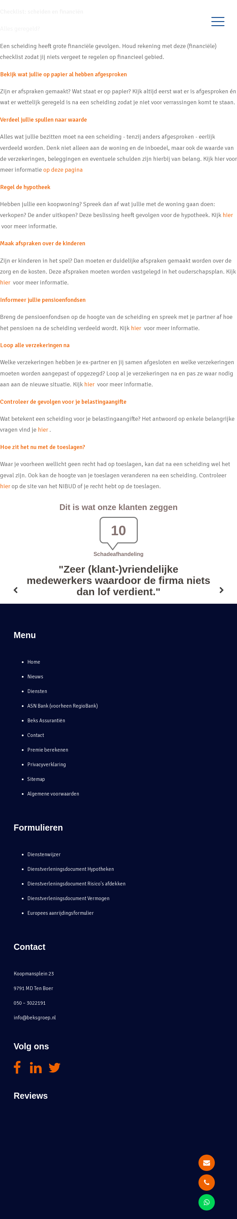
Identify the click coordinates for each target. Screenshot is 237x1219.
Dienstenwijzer (44, 854)
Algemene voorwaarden (53, 794)
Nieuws (35, 677)
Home (33, 662)
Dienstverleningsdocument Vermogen (68, 898)
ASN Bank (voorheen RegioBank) (62, 706)
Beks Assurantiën (46, 720)
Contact (35, 735)
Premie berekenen (47, 750)
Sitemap (36, 779)
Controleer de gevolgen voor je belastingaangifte (63, 401)
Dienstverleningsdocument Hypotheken (70, 869)
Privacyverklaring (46, 764)
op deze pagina (63, 169)
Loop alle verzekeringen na (35, 345)
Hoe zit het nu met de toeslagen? (42, 447)
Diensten (37, 691)
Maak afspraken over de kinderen (42, 243)
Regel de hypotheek (25, 187)
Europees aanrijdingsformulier (60, 913)
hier (228, 215)
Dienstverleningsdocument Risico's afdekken (76, 884)
